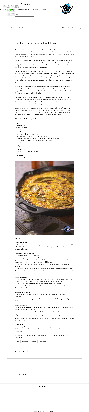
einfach (18, 341)
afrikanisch (33, 341)
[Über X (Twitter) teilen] (19, 351)
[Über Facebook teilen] (15, 351)
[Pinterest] (45, 386)
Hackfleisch (38, 28)
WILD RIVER (11, 6)
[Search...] (25, 15)
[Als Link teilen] (27, 351)
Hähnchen (21, 28)
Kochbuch (55, 28)
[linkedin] (24, 4)
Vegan (30, 28)
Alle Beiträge (11, 28)
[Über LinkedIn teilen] (23, 351)
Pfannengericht (42, 341)
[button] (80, 28)
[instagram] (28, 4)
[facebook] (21, 4)
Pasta (47, 28)
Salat (63, 28)
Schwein (70, 28)
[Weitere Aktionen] (73, 39)
